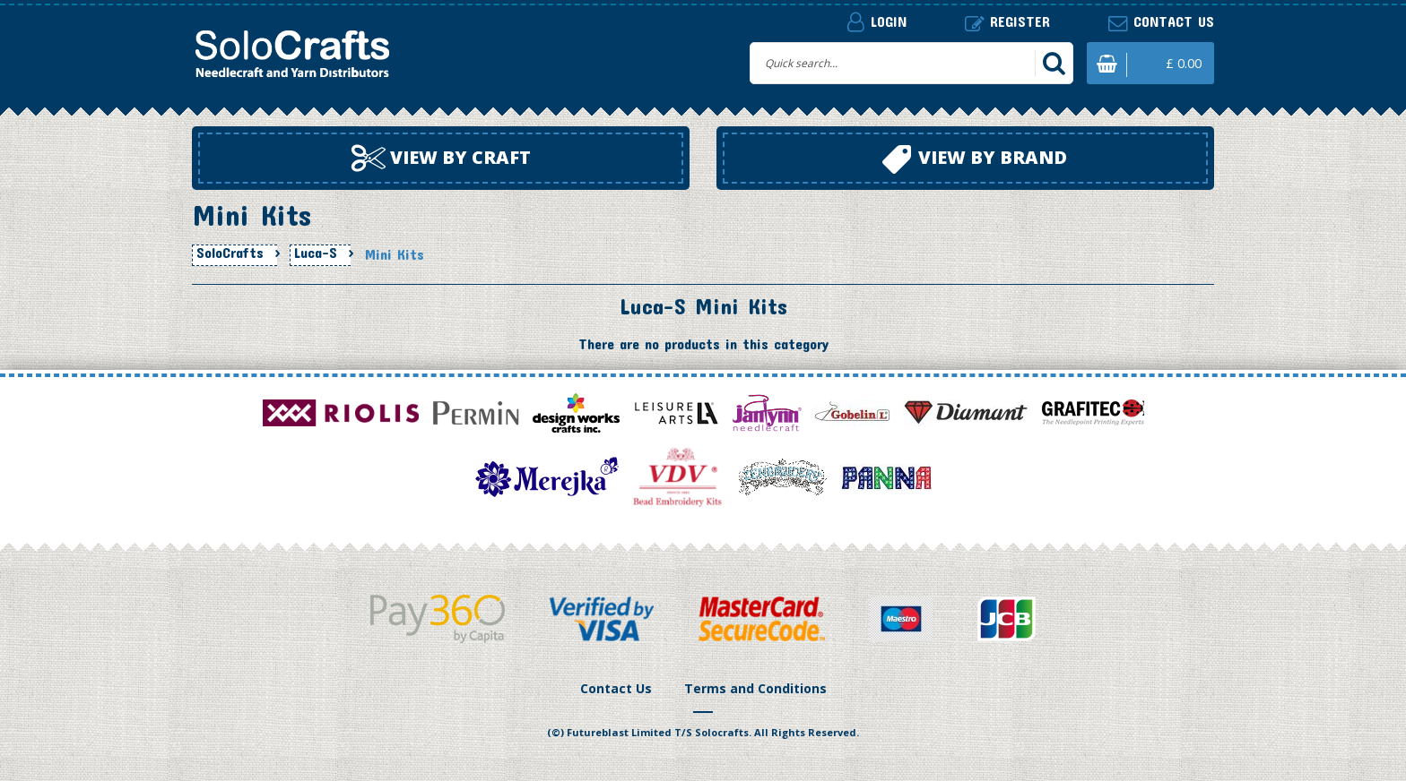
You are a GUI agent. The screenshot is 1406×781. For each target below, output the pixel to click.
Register (1007, 22)
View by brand (974, 159)
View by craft (441, 158)
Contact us (1161, 22)
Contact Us (616, 688)
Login (877, 21)
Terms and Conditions (755, 688)
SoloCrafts (230, 253)
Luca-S (315, 253)
